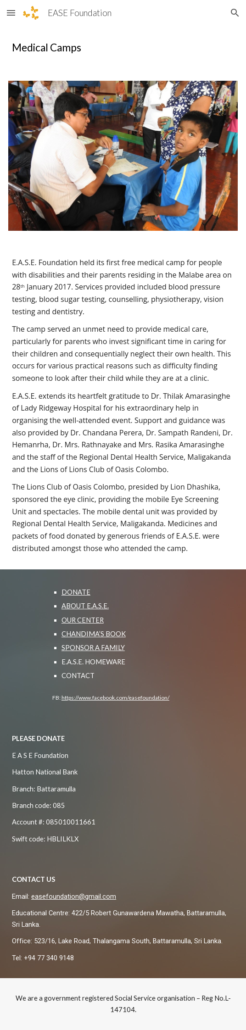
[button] (11, 12)
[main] (123, 48)
